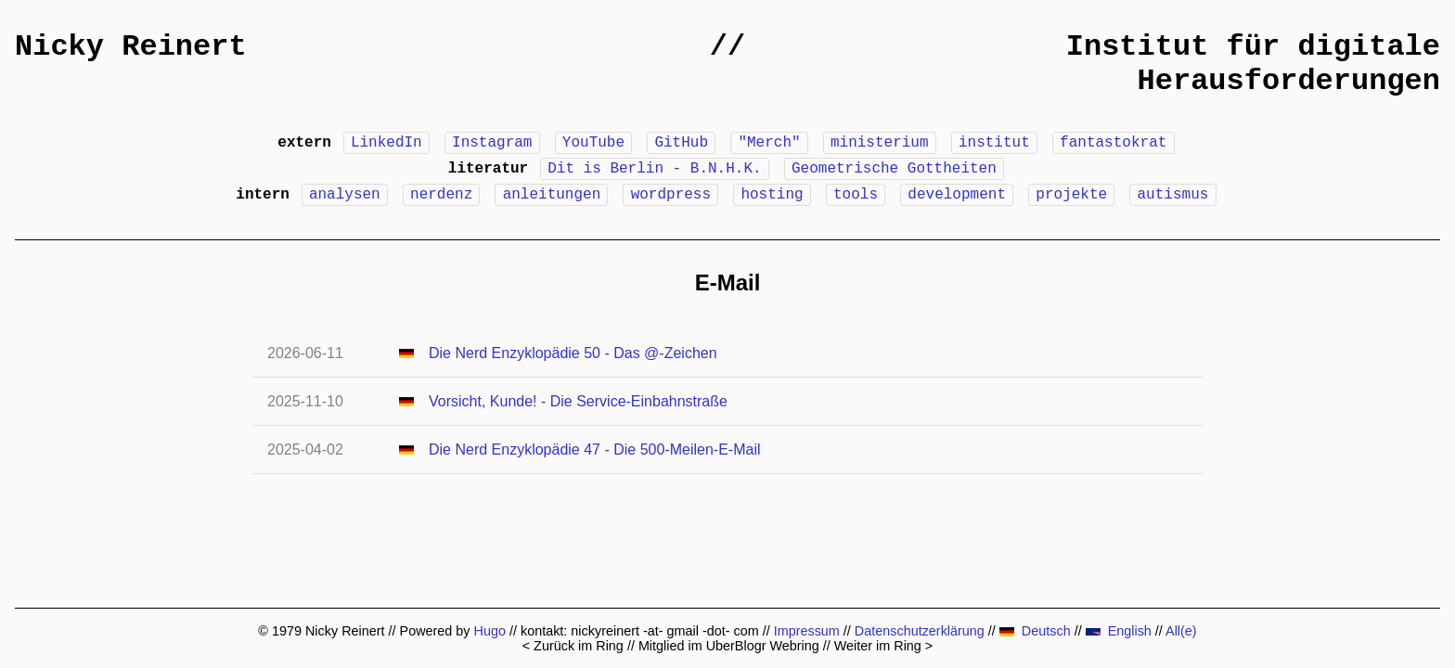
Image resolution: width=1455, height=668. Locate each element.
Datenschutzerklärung (920, 630)
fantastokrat (1113, 143)
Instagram (492, 143)
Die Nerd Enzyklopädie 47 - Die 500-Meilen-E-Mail (594, 449)
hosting (771, 194)
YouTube (593, 143)
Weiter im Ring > (884, 645)
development (957, 194)
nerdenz (441, 194)
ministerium (880, 143)
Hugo (490, 630)
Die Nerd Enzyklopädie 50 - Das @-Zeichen (573, 353)
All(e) (1181, 630)
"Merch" (769, 143)
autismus (1173, 194)
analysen (344, 194)
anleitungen (552, 194)
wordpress (671, 194)
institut (994, 143)
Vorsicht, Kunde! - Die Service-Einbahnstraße (578, 401)
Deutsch (1035, 630)
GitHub (681, 143)
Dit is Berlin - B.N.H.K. (654, 169)
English (1119, 630)
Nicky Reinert (131, 47)
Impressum (807, 630)
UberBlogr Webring (762, 645)
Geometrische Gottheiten (894, 169)
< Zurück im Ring (573, 645)
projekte (1071, 194)
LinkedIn (386, 143)
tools (855, 194)
